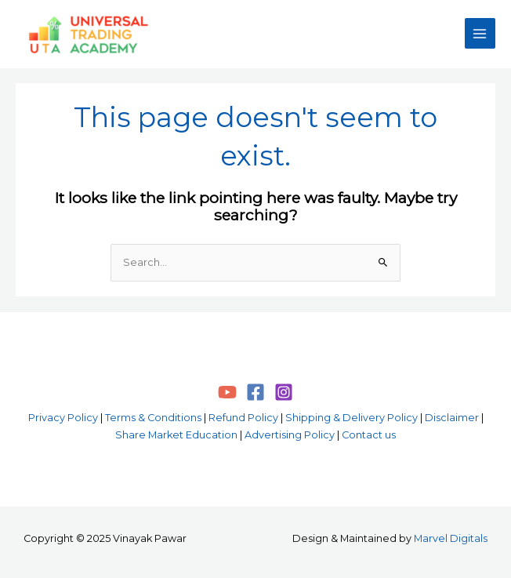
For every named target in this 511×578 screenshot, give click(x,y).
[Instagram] (283, 392)
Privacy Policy (63, 418)
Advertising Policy (290, 435)
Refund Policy (243, 418)
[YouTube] (227, 392)
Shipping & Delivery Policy (351, 418)
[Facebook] (255, 392)
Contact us (369, 435)
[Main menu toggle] (480, 33)
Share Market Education (176, 435)
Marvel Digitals (450, 538)
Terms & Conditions (153, 418)
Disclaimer (452, 418)
